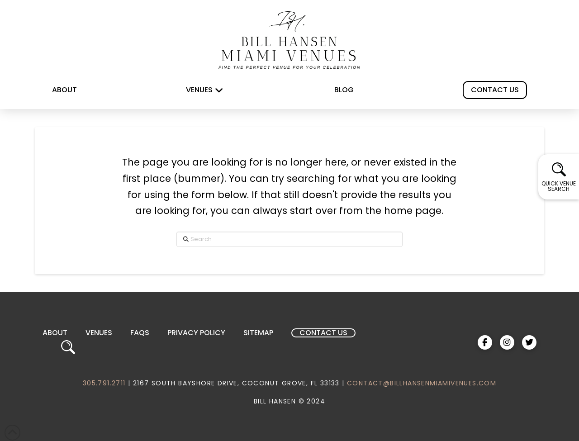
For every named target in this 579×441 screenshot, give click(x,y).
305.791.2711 (104, 383)
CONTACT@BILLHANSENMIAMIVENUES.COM (421, 383)
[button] (558, 176)
